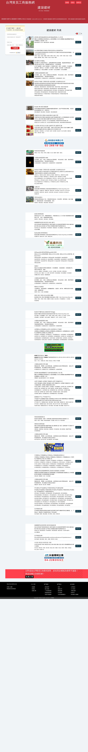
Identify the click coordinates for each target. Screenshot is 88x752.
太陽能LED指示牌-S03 (41, 479)
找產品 (72, 2)
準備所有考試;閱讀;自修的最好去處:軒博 (46, 115)
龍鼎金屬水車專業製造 (41, 233)
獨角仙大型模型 (39, 286)
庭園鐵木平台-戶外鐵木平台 (42, 397)
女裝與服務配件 (62, 594)
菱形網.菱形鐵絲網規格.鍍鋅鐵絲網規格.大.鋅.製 (48, 37)
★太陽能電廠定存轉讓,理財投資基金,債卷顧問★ (48, 50)
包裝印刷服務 (48, 594)
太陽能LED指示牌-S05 (41, 364)
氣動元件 (60, 588)
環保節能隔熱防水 (39, 417)
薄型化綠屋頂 (38, 197)
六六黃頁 (73, 588)
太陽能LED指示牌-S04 (41, 434)
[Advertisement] (54, 101)
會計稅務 (47, 588)
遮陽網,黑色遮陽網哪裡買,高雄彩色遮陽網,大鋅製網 (49, 470)
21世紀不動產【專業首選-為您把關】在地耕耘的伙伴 (49, 81)
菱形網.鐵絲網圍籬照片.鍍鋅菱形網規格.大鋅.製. (48, 372)
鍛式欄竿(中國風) (39, 61)
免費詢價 (15, 48)
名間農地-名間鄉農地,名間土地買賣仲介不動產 (48, 329)
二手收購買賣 (48, 590)
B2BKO (73, 592)
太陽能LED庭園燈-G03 (41, 157)
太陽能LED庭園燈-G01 (41, 320)
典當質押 (47, 586)
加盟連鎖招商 (48, 592)
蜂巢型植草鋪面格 (39, 151)
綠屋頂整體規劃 (39, 214)
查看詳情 (78, 42)
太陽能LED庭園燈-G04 (41, 73)
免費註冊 (34, 590)
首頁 (40, 10)
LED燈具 (60, 592)
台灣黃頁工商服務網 (20, 2)
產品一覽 (43, 10)
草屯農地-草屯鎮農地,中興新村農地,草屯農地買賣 (48, 488)
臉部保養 (60, 590)
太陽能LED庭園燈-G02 (41, 278)
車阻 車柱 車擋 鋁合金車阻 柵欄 (43, 295)
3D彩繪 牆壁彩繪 (39, 424)
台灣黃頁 (73, 586)
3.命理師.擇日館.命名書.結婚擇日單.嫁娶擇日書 (48, 125)
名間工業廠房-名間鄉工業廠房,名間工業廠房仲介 (48, 381)
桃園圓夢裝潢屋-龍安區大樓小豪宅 (44, 222)
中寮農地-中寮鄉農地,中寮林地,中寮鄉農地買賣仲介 (49, 455)
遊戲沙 (36, 266)
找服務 (67, 2)
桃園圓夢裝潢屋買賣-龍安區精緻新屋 (45, 525)
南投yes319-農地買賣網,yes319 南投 (45, 252)
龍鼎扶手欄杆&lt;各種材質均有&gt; (44, 312)
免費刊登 (78, 2)
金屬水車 (37, 187)
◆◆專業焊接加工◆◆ (41, 355)
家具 (59, 586)
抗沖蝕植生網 (38, 508)
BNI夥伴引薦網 (74, 594)
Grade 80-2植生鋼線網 (41, 106)
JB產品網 (73, 590)
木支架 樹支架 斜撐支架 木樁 (42, 542)
